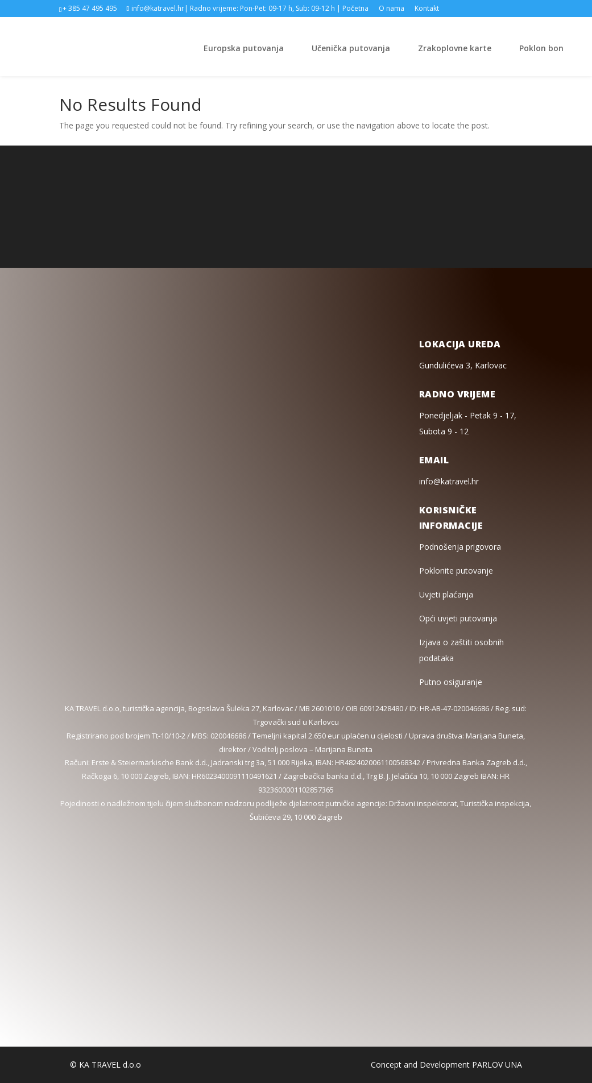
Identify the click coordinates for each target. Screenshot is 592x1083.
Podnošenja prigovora (460, 546)
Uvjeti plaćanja (446, 594)
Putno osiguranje (450, 682)
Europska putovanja (244, 48)
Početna (355, 9)
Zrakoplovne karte (454, 48)
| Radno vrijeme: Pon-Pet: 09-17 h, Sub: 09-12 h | (262, 9)
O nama (391, 9)
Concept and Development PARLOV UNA (446, 1064)
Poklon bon (541, 48)
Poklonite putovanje (456, 570)
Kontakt (427, 9)
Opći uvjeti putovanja (458, 618)
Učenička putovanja (351, 48)
